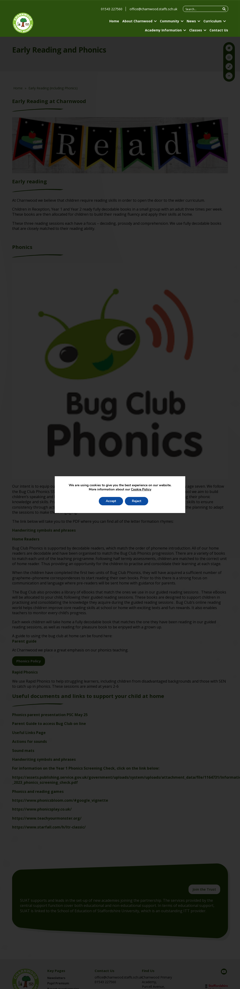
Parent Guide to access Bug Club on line (49, 723)
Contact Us (218, 30)
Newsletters (56, 978)
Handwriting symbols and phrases (44, 530)
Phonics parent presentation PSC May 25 (50, 714)
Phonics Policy (28, 661)
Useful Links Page (29, 732)
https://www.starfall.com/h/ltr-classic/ (49, 827)
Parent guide (24, 641)
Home (114, 21)
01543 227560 (111, 9)
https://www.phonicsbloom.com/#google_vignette (60, 800)
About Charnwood (137, 21)
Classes (195, 30)
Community (169, 21)
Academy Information (163, 30)
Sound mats (23, 750)
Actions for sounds (29, 741)
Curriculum (212, 21)
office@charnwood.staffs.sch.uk (153, 9)
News (191, 21)
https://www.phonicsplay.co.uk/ (42, 809)
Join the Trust (204, 889)
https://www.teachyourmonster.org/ (47, 818)
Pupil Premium (58, 983)
